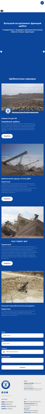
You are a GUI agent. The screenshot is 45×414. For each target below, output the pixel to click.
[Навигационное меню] (42, 2)
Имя (2, 337)
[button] (7, 133)
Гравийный (20, 53)
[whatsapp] (5, 390)
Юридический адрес (29, 380)
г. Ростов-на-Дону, (28, 383)
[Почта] (2, 390)
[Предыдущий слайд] (1, 51)
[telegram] (7, 390)
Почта (3, 329)
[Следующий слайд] (44, 51)
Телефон (4, 346)
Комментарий (5, 354)
